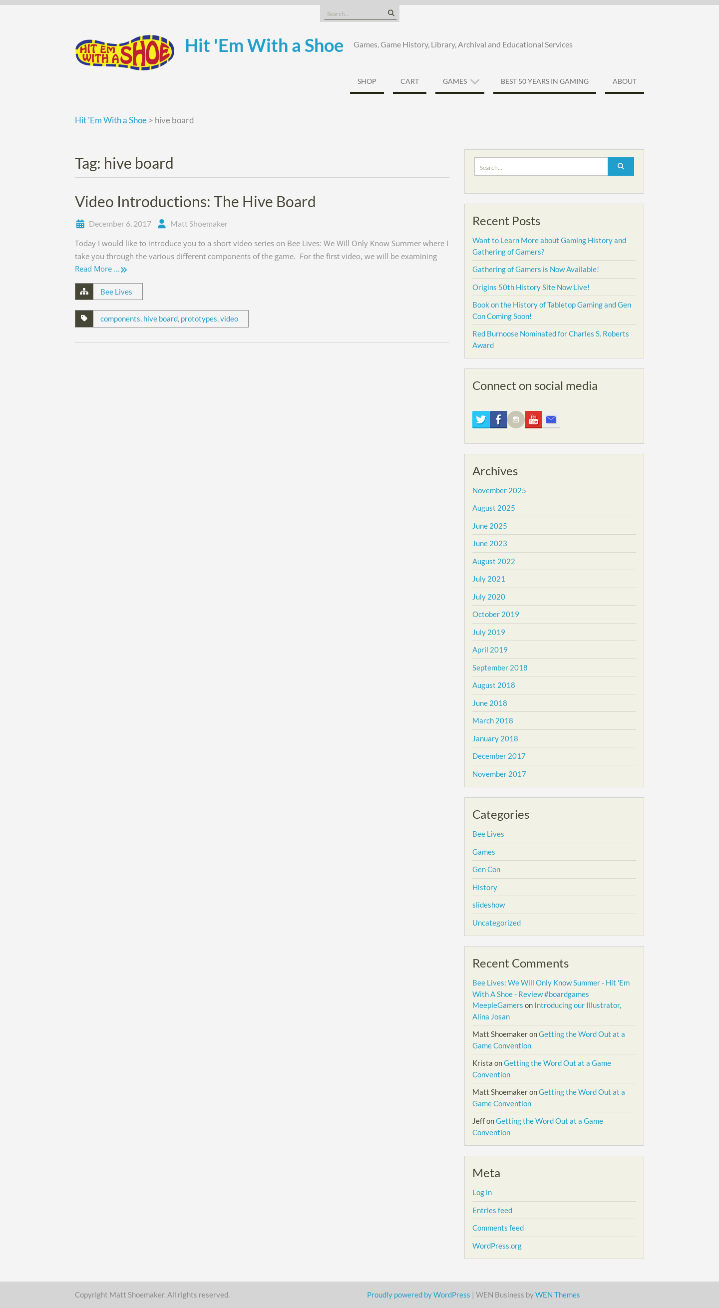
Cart (409, 81)
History (484, 887)
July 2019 (488, 632)
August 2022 (493, 561)
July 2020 (488, 596)
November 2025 (499, 490)
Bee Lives (116, 291)
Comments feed (498, 1227)
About (625, 81)
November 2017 (499, 773)
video (229, 318)
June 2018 (489, 702)
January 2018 (495, 738)
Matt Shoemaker (199, 223)
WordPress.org (497, 1245)
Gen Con (486, 869)
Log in (482, 1192)
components (120, 318)
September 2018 (500, 667)
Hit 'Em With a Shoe (264, 45)
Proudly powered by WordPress (418, 1294)
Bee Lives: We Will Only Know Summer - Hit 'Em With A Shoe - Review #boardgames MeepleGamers (551, 993)
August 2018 (493, 684)
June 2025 (489, 525)
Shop (367, 81)
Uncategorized (496, 922)
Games (455, 81)
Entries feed (492, 1210)
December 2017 (499, 755)
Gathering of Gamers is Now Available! (535, 269)
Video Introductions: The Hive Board (195, 201)
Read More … (97, 269)
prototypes (199, 318)
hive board (160, 318)
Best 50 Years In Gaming (545, 81)
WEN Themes (557, 1294)
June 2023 (489, 543)
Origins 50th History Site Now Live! (531, 287)
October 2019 (495, 614)
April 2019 (490, 649)
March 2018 (492, 720)
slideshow (488, 904)
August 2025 (493, 507)
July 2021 (488, 578)
